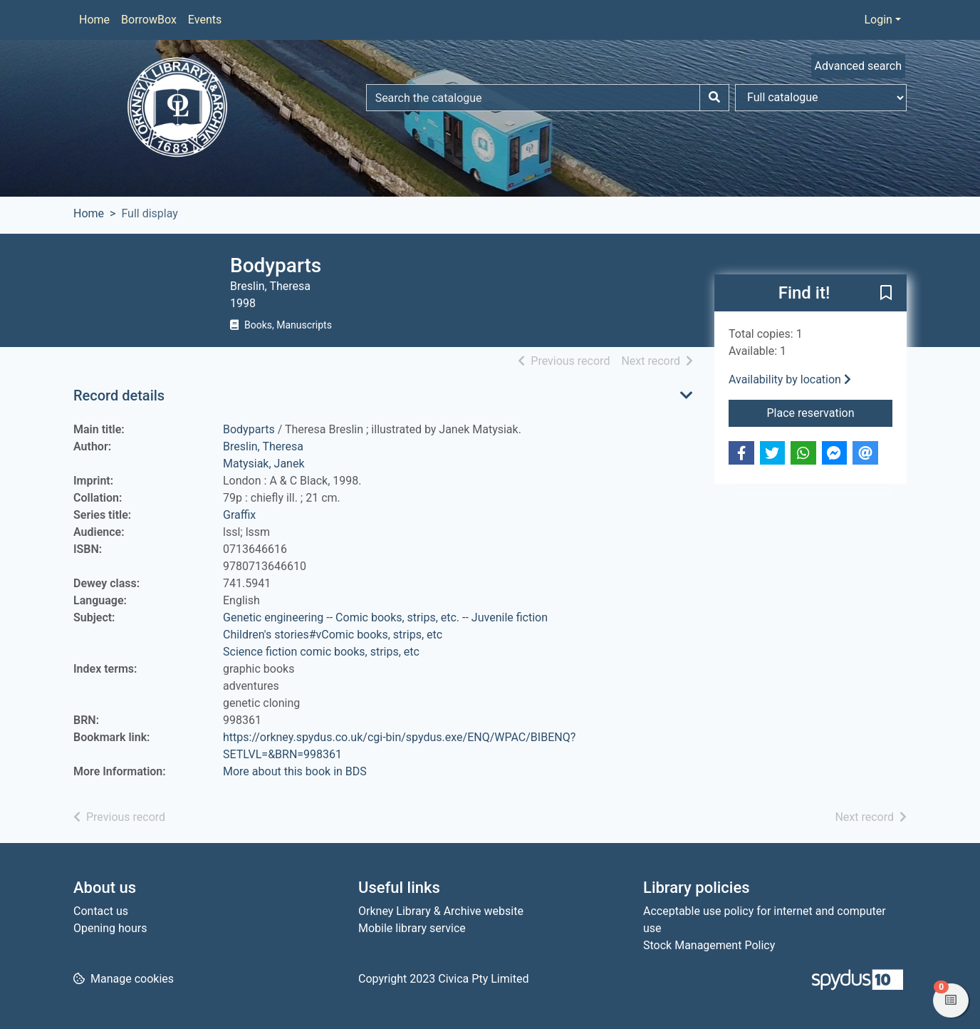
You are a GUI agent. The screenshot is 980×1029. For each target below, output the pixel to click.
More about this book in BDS (295, 771)
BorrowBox (149, 19)
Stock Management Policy (709, 945)
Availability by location (790, 379)
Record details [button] (119, 395)
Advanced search (858, 66)
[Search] (714, 97)
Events (204, 19)
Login (878, 19)
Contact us (100, 911)
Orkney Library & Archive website (440, 911)
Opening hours (110, 928)
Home (94, 19)
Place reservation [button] (830, 412)
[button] (886, 293)
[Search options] (821, 97)
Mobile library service (412, 928)
